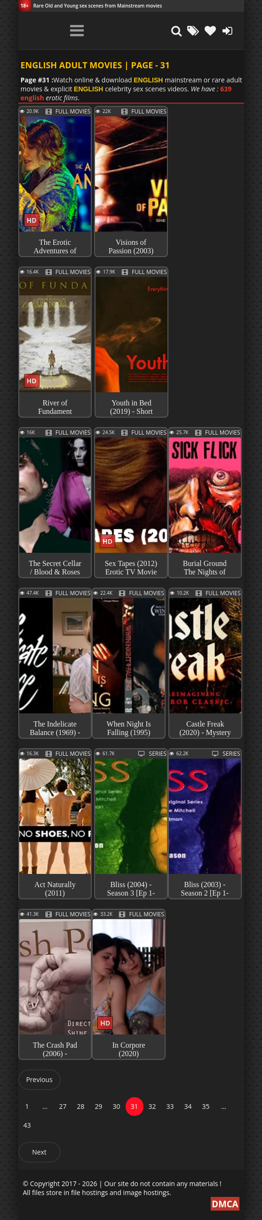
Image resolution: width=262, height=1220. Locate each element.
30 (116, 1106)
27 (62, 1106)
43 (27, 1125)
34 (187, 1106)
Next (39, 1151)
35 (205, 1106)
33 (170, 1106)
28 (80, 1106)
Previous (39, 1079)
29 (98, 1106)
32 (152, 1106)
